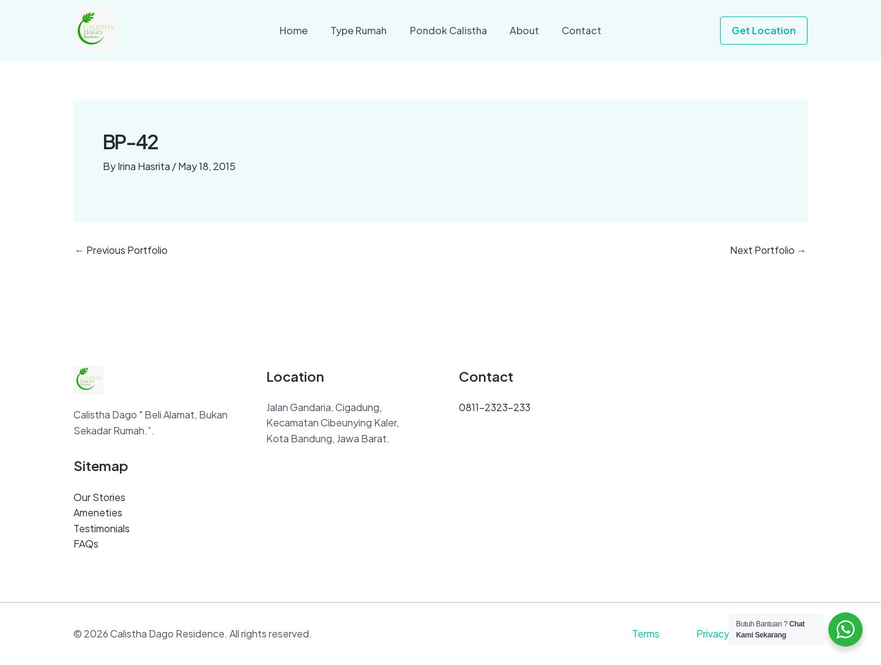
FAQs (86, 543)
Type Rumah (362, 30)
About (521, 30)
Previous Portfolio (121, 250)
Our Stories (99, 497)
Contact (575, 30)
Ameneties (97, 512)
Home (300, 30)
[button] (764, 31)
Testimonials (101, 528)
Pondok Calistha (448, 30)
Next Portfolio (768, 250)
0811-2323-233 (494, 407)
